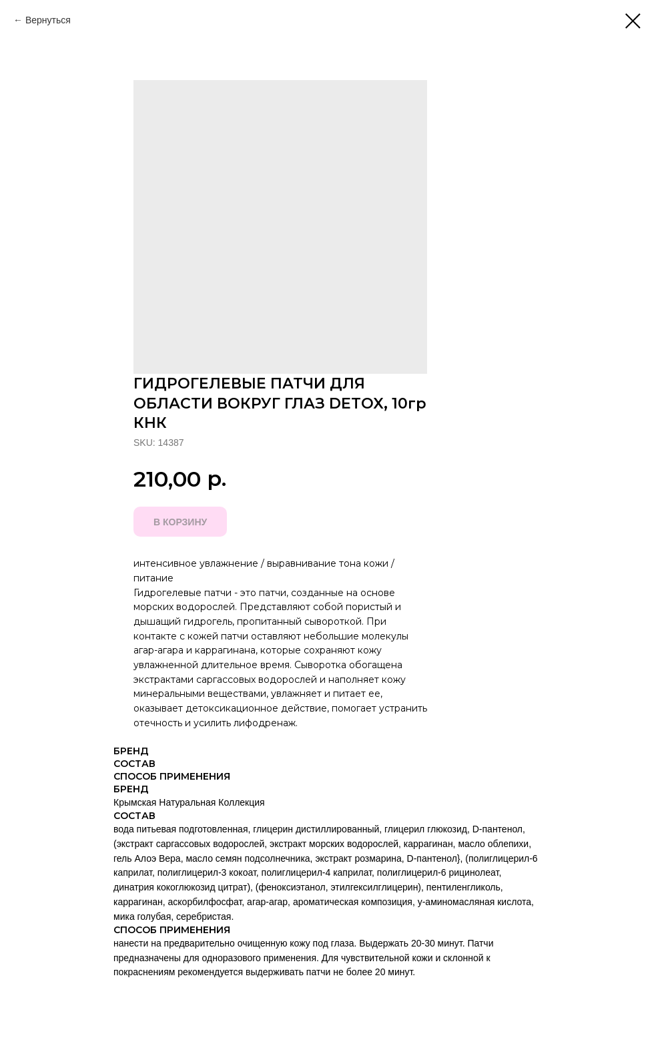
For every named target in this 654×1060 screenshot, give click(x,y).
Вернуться (48, 20)
